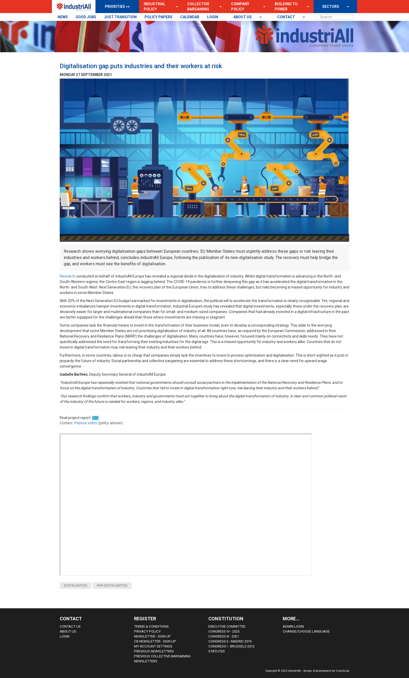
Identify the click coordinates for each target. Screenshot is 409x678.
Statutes (216, 651)
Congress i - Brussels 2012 (231, 646)
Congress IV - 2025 (223, 631)
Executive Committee (226, 626)
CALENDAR (189, 17)
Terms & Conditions (151, 626)
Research (68, 276)
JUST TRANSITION (120, 17)
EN (95, 418)
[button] (175, 6)
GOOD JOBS (86, 17)
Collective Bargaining (198, 6)
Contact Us (70, 626)
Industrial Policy (154, 6)
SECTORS (330, 6)
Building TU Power (286, 6)
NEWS (63, 17)
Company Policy (240, 6)
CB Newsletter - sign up (155, 641)
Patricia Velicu (85, 423)
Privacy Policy (147, 631)
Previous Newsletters (154, 651)
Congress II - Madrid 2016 (230, 641)
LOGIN (212, 17)
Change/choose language (306, 631)
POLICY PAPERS (158, 17)
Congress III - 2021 (223, 636)
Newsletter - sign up (152, 636)
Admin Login (293, 626)
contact (286, 17)
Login (64, 636)
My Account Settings (153, 646)
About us (242, 17)
